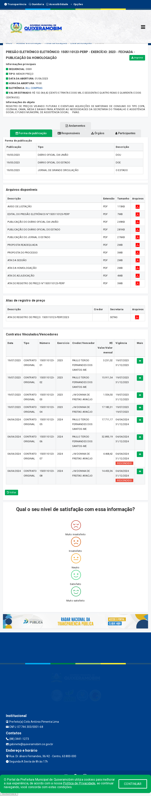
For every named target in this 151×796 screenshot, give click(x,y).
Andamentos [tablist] (75, 125)
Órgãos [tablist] (98, 133)
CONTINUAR (132, 784)
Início (9, 43)
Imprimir (137, 57)
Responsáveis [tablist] (69, 133)
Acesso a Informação (28, 43)
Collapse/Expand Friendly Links (9, 794)
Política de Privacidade (79, 783)
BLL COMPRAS (34, 88)
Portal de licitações (56, 43)
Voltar (11, 492)
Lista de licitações (81, 43)
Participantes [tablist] (125, 133)
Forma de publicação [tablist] (31, 133)
